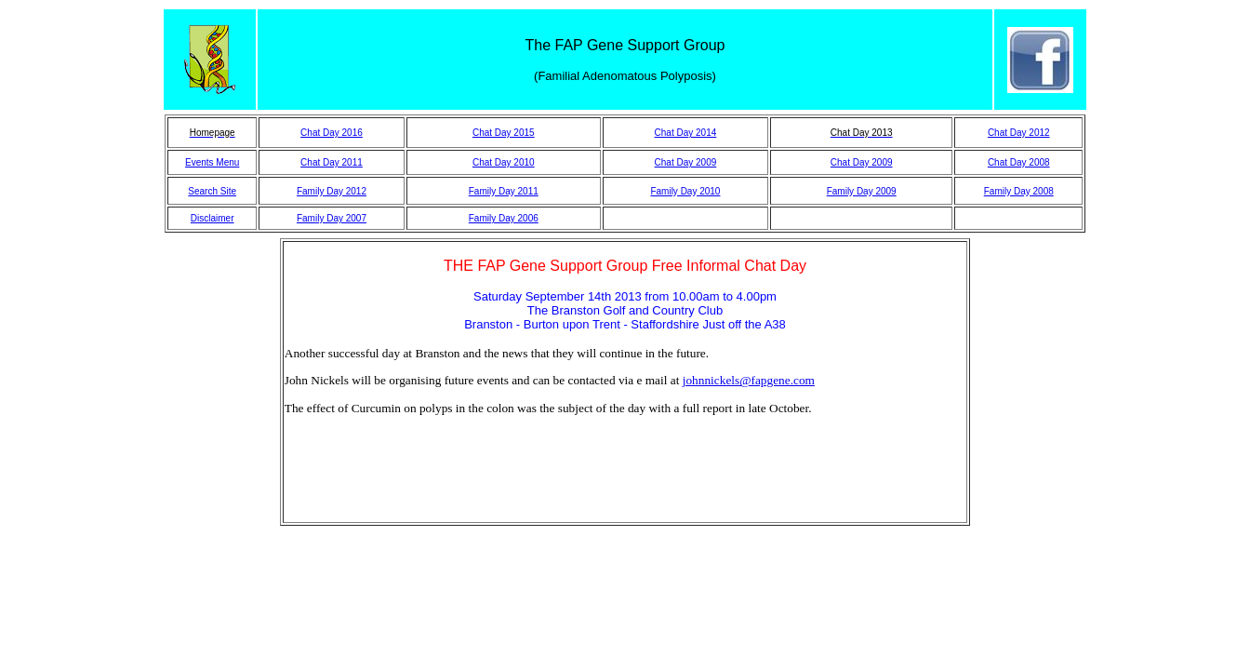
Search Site (212, 191)
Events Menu (212, 162)
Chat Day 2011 (331, 162)
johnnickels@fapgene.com (749, 380)
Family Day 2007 (331, 218)
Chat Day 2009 (686, 162)
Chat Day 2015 (503, 132)
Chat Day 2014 (686, 132)
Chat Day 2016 (331, 132)
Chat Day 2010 (503, 162)
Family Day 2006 (504, 218)
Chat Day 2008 (1019, 162)
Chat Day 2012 (1019, 132)
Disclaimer (212, 218)
